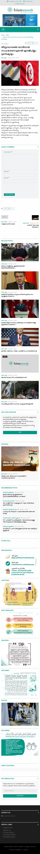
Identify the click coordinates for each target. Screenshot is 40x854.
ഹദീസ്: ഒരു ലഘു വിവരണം (33, 226)
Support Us (8, 828)
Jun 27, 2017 (13, 292)
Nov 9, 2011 (12, 221)
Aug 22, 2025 (19, 526)
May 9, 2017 (13, 349)
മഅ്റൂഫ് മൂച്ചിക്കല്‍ (8, 492)
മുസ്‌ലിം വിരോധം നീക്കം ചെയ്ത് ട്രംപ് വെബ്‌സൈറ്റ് (19, 351)
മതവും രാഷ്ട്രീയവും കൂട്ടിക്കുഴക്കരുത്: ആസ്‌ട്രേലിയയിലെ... (13, 267)
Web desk (4, 57)
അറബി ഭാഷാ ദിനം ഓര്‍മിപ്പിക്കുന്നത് (13, 378)
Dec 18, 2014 (13, 375)
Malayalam (21, 4)
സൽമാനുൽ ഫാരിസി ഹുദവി (11, 518)
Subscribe (20, 796)
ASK (20, 432)
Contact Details (10, 835)
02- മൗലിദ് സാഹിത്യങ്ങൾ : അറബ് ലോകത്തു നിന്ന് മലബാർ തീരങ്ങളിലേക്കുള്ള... (19, 521)
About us (7, 830)
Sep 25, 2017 (13, 401)
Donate (26, 850)
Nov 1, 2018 (12, 320)
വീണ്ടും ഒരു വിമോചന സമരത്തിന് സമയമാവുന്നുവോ (13, 477)
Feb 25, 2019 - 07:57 (13, 57)
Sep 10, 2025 (20, 501)
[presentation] (17, 187)
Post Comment (9, 194)
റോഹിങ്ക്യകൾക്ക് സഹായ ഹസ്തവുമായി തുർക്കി (17, 404)
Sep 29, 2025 (19, 492)
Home (3, 35)
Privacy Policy (9, 833)
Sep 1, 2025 (24, 509)
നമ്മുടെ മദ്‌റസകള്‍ (8, 224)
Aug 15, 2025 (13, 474)
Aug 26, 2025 (25, 518)
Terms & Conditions (15, 850)
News (7, 35)
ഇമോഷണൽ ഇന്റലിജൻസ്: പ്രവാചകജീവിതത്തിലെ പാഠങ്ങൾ (14, 496)
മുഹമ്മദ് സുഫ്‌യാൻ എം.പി (11, 509)
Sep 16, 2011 (34, 223)
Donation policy (9, 837)
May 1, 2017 (13, 264)
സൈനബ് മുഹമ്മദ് (8, 501)
